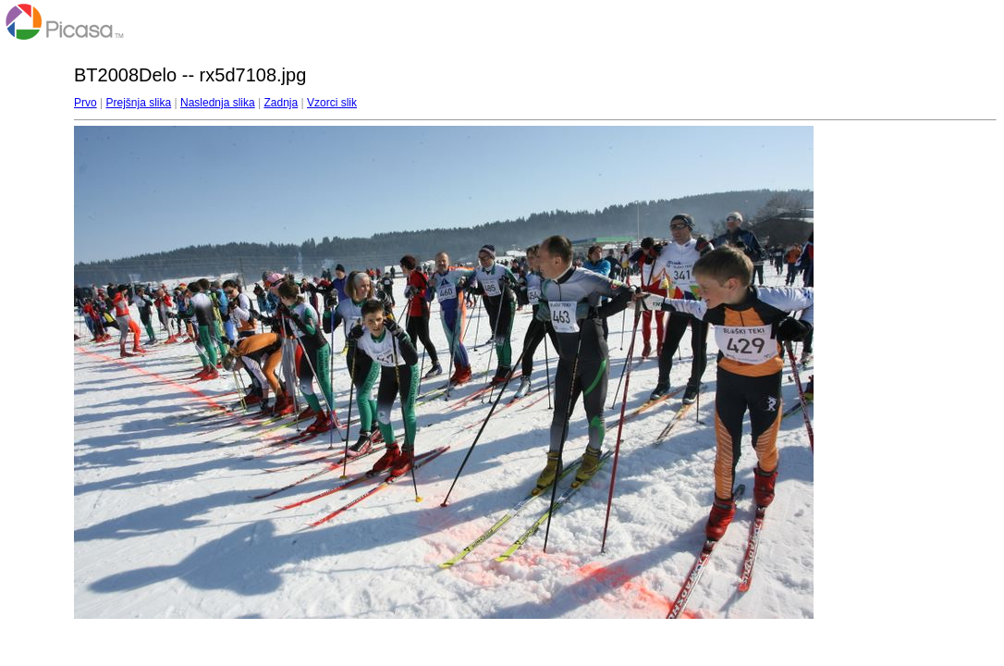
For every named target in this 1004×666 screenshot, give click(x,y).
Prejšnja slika (138, 102)
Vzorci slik (332, 102)
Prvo (85, 102)
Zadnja (281, 102)
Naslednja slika (217, 102)
